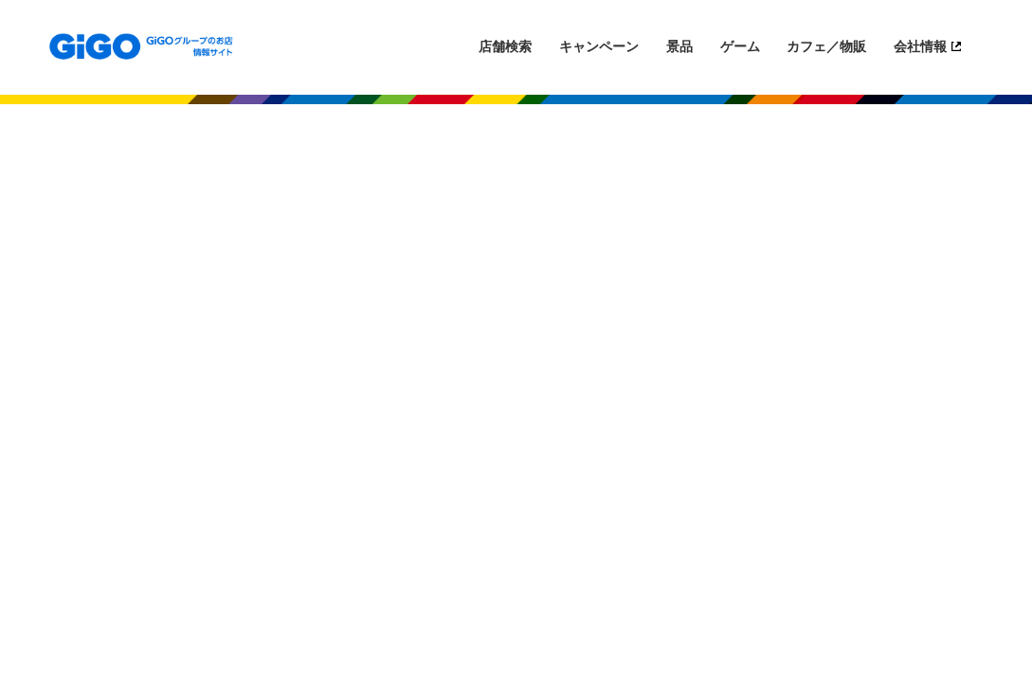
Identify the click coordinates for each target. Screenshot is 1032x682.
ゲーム (740, 46)
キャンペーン (599, 46)
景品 (679, 46)
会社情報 (920, 46)
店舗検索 (505, 46)
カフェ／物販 (826, 46)
